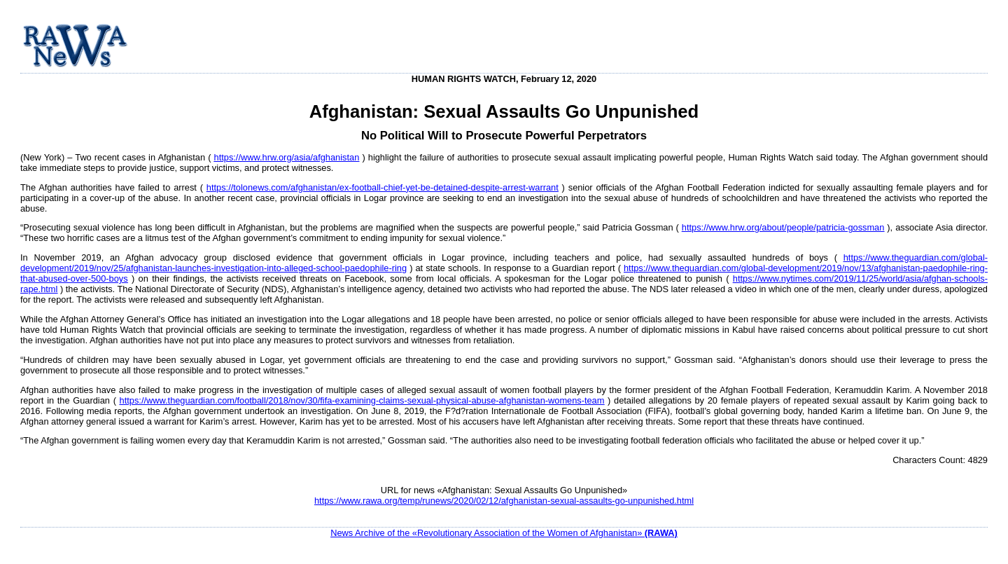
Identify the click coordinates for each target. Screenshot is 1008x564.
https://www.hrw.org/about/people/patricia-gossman (783, 227)
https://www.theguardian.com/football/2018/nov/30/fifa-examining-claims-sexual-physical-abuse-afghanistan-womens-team (362, 400)
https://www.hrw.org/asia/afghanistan (287, 157)
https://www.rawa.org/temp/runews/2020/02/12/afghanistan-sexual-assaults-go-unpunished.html (504, 500)
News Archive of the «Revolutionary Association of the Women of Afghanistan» (504, 533)
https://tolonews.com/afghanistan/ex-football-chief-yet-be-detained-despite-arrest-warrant (382, 187)
